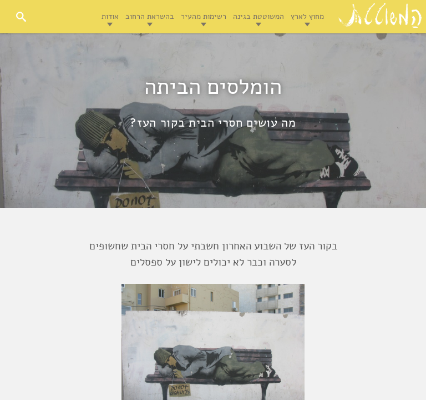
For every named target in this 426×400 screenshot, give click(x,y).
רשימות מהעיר (203, 16)
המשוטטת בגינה (258, 16)
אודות (110, 16)
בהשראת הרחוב (149, 16)
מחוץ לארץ (307, 16)
